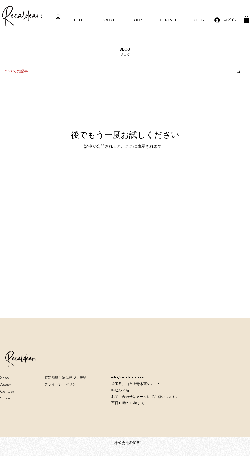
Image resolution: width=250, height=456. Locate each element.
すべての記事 (16, 71)
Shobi (5, 398)
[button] (246, 19)
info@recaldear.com (128, 377)
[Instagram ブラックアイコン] (58, 17)
